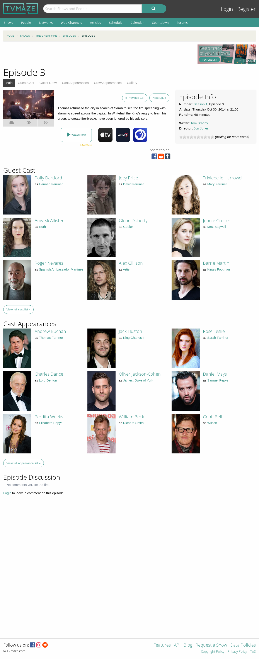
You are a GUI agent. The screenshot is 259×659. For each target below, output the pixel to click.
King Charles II (134, 337)
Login (227, 9)
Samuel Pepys (217, 380)
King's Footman (218, 269)
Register (246, 9)
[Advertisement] (97, 54)
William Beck (131, 417)
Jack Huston (130, 331)
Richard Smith (133, 423)
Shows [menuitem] (8, 22)
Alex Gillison (131, 263)
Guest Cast (26, 83)
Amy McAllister (49, 220)
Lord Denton (48, 380)
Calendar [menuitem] (137, 22)
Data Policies (243, 645)
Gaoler (128, 226)
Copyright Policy (212, 652)
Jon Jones (201, 128)
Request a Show (211, 645)
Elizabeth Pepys (51, 423)
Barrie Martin (216, 263)
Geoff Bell (212, 417)
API (177, 645)
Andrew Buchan (50, 331)
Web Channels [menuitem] (71, 22)
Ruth (42, 226)
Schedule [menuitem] (116, 22)
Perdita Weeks (49, 417)
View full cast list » (19, 309)
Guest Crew (48, 83)
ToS (253, 652)
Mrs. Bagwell (216, 226)
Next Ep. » (159, 97)
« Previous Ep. (134, 97)
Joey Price (128, 178)
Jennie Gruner (216, 220)
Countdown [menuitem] (160, 22)
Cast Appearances (75, 83)
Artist (126, 269)
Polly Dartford (48, 178)
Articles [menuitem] (95, 22)
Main (9, 83)
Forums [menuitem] (182, 22)
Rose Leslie (214, 331)
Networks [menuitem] (46, 22)
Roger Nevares (49, 263)
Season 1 (200, 104)
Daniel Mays (215, 374)
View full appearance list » (24, 463)
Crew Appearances (108, 83)
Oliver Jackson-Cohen (140, 374)
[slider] (196, 137)
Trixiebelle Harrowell (223, 178)
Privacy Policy (237, 652)
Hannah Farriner (51, 184)
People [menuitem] (26, 22)
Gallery (132, 83)
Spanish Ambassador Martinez (61, 269)
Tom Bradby (199, 123)
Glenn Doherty (133, 220)
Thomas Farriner (51, 337)
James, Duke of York (138, 380)
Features (162, 645)
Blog (188, 645)
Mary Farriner (217, 184)
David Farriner (133, 184)
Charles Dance (49, 374)
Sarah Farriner (217, 337)
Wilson (212, 423)
